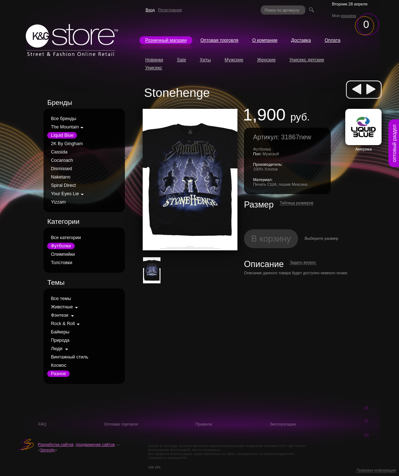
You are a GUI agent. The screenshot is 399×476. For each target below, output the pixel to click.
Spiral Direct (63, 185)
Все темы (61, 298)
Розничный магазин (166, 40)
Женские (266, 59)
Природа (60, 340)
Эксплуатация (282, 424)
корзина (348, 15)
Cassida (59, 152)
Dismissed (61, 168)
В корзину (271, 238)
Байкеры (60, 332)
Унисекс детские (306, 59)
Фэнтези (59, 315)
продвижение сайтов (95, 444)
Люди (56, 348)
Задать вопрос (303, 262)
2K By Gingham (67, 143)
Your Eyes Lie (65, 193)
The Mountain (65, 127)
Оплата (332, 40)
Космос (58, 365)
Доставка (301, 40)
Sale (181, 59)
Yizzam (58, 202)
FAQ (42, 424)
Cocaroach (62, 160)
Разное (58, 373)
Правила (203, 424)
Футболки (61, 246)
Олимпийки (63, 254)
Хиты (205, 59)
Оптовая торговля (219, 40)
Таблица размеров (296, 203)
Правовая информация (376, 470)
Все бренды (63, 118)
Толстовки (61, 262)
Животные (62, 306)
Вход (150, 10)
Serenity (47, 450)
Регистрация (170, 10)
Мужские (234, 59)
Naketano (60, 177)
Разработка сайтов (55, 444)
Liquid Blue (62, 135)
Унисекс (153, 67)
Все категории (66, 237)
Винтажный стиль (69, 357)
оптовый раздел (394, 143)
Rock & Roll (63, 323)
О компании (264, 40)
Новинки (154, 59)
